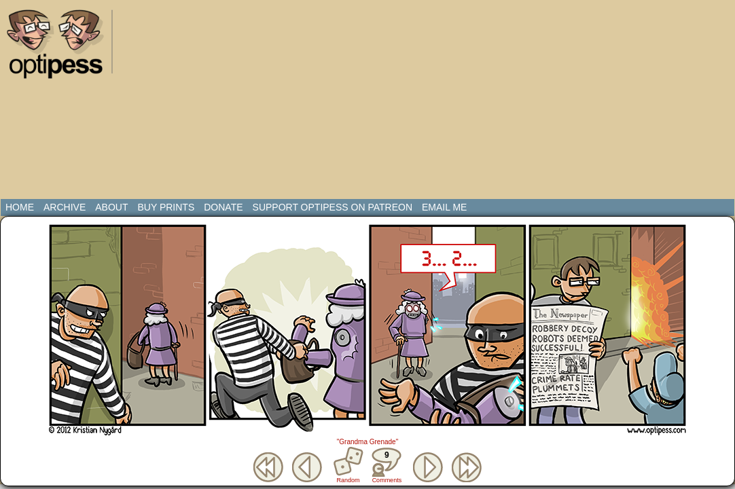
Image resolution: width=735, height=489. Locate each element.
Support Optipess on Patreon (332, 207)
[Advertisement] (259, 102)
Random (348, 480)
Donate (223, 207)
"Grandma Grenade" (367, 442)
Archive (64, 207)
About (111, 207)
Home (19, 207)
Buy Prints (165, 207)
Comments (386, 465)
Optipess (62, 47)
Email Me (444, 207)
